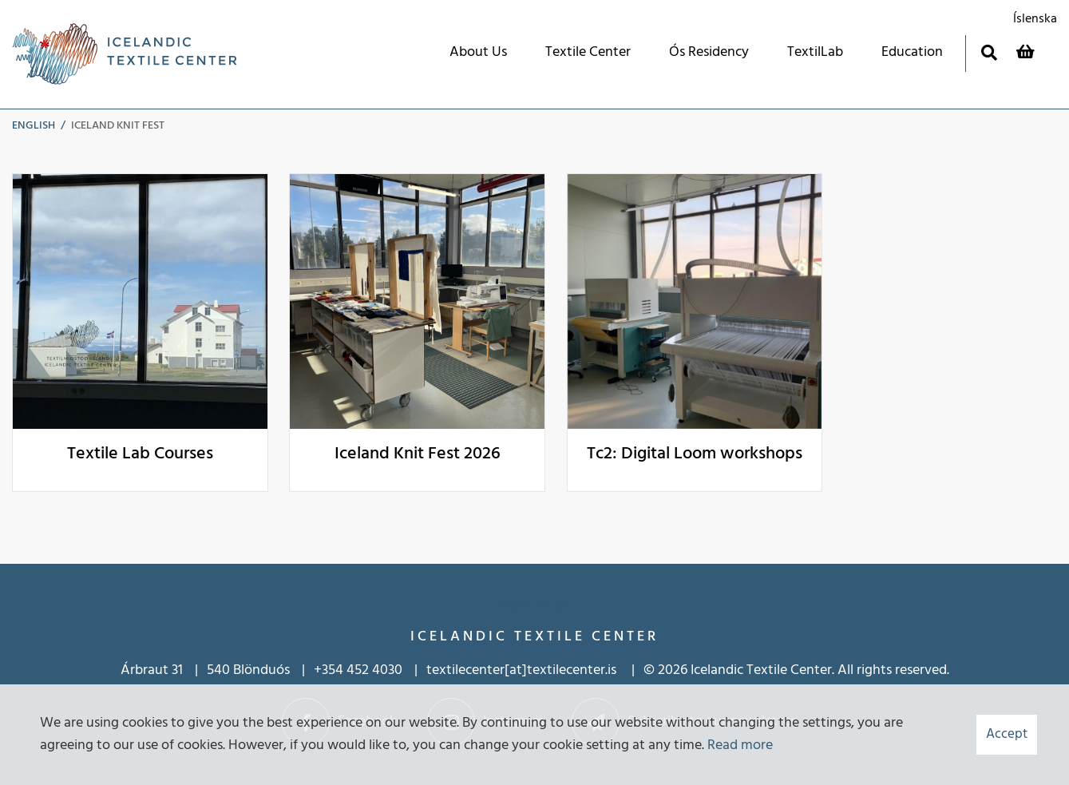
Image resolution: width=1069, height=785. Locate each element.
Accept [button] (1006, 734)
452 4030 (374, 670)
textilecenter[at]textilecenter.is (523, 670)
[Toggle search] (988, 52)
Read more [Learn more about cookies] (740, 745)
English (33, 126)
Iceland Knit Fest (117, 126)
